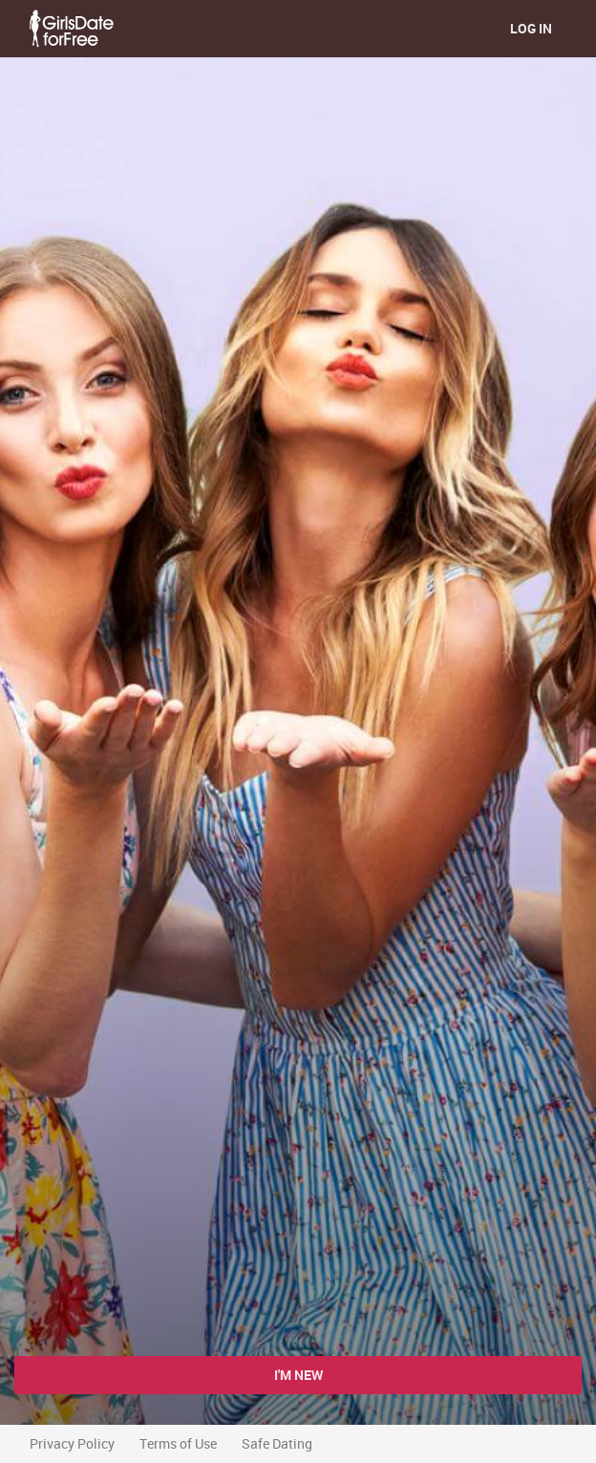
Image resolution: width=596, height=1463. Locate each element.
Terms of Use (178, 1443)
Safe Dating (277, 1443)
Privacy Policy (72, 1443)
